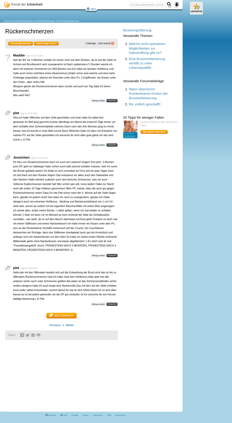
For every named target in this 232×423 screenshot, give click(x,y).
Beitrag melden (98, 101)
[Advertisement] (55, 374)
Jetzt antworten (61, 315)
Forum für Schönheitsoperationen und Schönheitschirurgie (29, 21)
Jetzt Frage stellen (46, 43)
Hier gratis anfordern (154, 132)
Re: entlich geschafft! (145, 104)
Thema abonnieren (21, 43)
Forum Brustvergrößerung (67, 21)
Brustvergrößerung (137, 30)
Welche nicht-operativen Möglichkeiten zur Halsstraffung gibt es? (147, 48)
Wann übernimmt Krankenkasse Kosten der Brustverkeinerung (148, 93)
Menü (91, 8)
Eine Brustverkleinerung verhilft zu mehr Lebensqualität (147, 63)
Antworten (112, 101)
